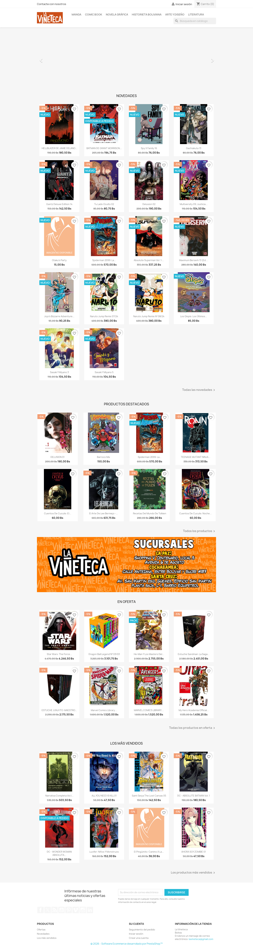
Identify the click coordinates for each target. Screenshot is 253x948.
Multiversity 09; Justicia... (193, 204)
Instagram (83, 910)
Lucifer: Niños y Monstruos (104, 851)
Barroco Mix (103, 457)
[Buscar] (194, 21)
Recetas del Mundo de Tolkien (149, 513)
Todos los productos (199, 531)
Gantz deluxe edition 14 (59, 204)
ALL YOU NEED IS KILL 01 (104, 795)
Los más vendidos (46, 937)
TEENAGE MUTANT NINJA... (195, 457)
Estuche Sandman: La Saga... (193, 654)
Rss (54, 910)
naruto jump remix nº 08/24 (148, 316)
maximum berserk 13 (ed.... (193, 260)
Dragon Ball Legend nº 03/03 (104, 654)
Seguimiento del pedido (142, 929)
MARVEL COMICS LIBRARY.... (149, 710)
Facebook (40, 910)
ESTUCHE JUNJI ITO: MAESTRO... (59, 710)
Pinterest (68, 910)
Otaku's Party (59, 260)
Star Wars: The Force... (59, 654)
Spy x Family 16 (149, 148)
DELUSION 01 (58, 457)
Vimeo (75, 910)
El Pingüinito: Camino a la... (149, 851)
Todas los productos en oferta (192, 728)
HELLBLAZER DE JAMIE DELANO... (59, 148)
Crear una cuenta (138, 937)
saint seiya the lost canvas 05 (149, 795)
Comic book (93, 14)
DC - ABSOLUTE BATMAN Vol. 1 (193, 795)
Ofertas (41, 929)
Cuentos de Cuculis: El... (57, 513)
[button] (50, 58)
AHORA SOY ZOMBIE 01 (193, 851)
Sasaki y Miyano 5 (104, 372)
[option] (126, 58)
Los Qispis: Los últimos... (193, 316)
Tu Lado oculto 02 (104, 204)
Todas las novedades (199, 390)
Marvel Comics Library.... (104, 710)
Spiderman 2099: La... (104, 260)
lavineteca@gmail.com (201, 939)
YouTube (61, 910)
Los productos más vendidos (193, 873)
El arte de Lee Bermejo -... (103, 513)
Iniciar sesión (136, 933)
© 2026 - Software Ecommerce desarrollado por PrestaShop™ (127, 943)
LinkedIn (90, 910)
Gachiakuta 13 (193, 148)
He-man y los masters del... (149, 654)
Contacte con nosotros (51, 4)
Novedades (43, 933)
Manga (76, 14)
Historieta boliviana (147, 14)
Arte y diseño (174, 14)
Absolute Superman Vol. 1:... (149, 260)
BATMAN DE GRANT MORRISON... (104, 148)
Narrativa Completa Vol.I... (59, 795)
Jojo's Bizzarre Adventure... (59, 316)
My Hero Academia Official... (194, 710)
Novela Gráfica (117, 14)
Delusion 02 (148, 204)
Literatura (196, 14)
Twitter (47, 910)
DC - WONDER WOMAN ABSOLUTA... (59, 853)
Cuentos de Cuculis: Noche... (195, 513)
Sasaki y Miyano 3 (59, 372)
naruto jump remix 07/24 (104, 316)
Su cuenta (136, 924)
